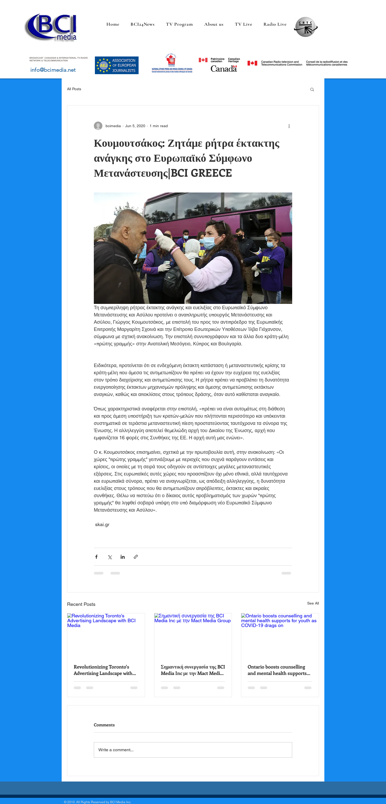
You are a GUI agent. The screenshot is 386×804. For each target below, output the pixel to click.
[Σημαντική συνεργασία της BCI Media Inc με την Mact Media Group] (193, 635)
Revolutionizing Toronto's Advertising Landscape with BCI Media (103, 669)
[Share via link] (135, 556)
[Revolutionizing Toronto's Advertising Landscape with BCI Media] (106, 635)
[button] (312, 89)
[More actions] (289, 126)
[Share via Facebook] (96, 556)
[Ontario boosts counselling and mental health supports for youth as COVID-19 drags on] (280, 635)
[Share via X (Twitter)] (109, 556)
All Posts (74, 89)
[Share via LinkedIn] (122, 556)
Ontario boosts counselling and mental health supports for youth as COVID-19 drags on (278, 669)
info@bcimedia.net (53, 70)
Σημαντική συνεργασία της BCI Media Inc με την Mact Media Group (193, 669)
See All (313, 603)
